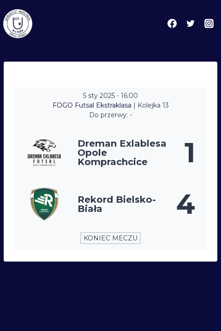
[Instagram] (209, 23)
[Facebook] (172, 23)
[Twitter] (190, 23)
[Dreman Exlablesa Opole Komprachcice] (110, 153)
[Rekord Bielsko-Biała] (110, 204)
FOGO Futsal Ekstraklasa (93, 105)
